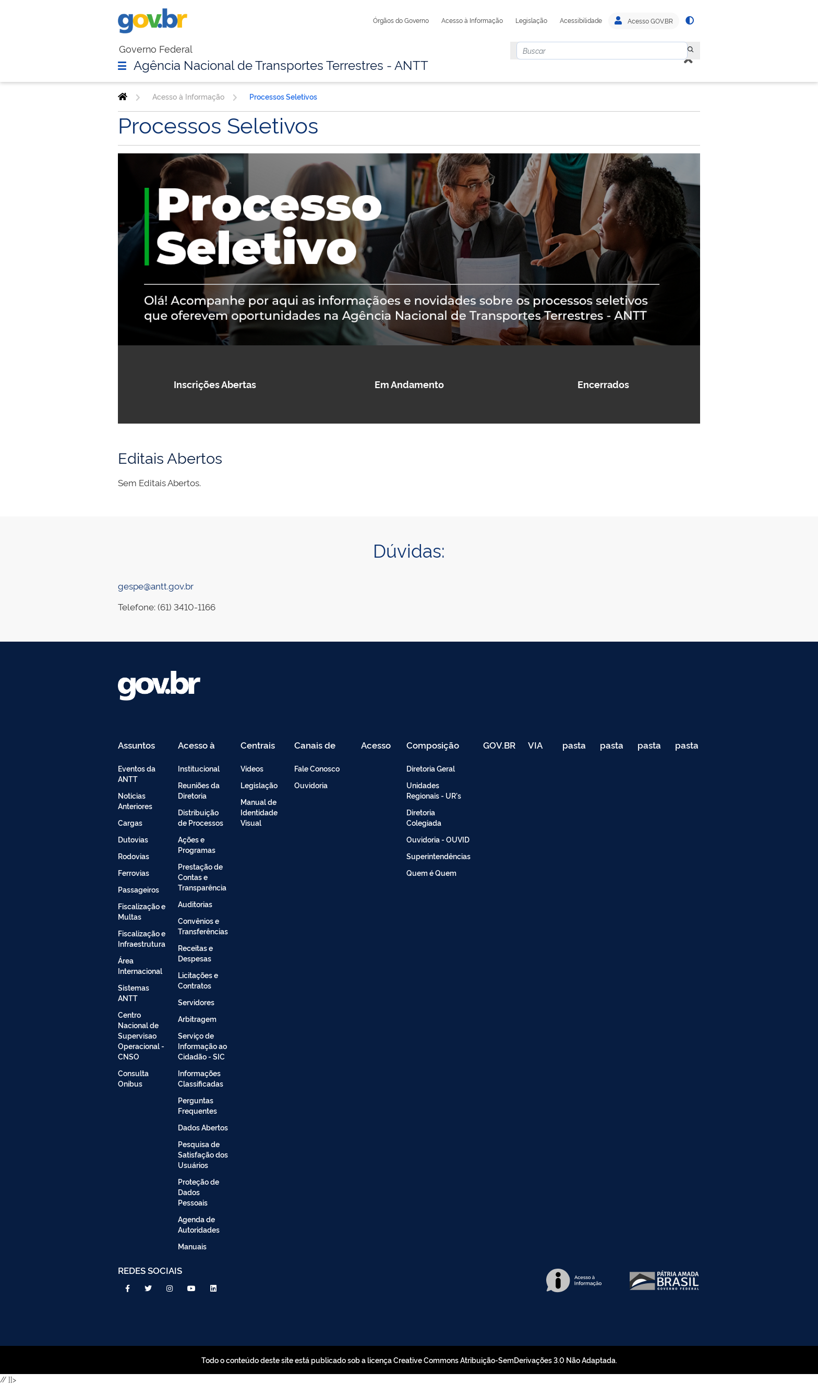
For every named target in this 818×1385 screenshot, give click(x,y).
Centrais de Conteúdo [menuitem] (261, 746)
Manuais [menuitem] (192, 1246)
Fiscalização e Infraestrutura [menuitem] (141, 938)
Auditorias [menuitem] (195, 904)
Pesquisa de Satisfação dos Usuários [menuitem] (203, 1154)
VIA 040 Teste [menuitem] (539, 746)
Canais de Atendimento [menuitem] (321, 746)
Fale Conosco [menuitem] (317, 768)
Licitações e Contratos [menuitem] (198, 980)
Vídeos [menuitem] (251, 768)
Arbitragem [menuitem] (197, 1018)
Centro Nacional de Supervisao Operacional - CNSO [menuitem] (141, 1035)
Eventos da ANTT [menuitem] (136, 773)
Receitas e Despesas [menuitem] (195, 953)
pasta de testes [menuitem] (574, 746)
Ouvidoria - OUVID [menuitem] (438, 839)
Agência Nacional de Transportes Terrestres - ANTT (281, 64)
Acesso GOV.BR (644, 21)
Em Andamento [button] (409, 384)
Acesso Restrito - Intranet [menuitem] (377, 746)
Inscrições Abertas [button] (215, 384)
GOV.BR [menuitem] (499, 746)
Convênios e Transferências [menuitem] (203, 926)
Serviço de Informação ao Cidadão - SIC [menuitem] (202, 1045)
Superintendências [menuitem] (438, 856)
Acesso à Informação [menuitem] (202, 746)
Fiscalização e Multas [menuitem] (141, 911)
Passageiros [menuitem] (138, 889)
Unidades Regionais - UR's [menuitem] (433, 790)
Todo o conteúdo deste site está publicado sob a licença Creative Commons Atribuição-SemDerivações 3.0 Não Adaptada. (409, 1360)
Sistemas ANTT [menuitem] (133, 992)
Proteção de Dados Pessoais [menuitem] (198, 1191)
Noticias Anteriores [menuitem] (135, 800)
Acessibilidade (581, 20)
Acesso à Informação (472, 20)
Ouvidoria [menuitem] (311, 785)
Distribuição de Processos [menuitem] (200, 817)
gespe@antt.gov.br (156, 586)
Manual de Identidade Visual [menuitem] (259, 812)
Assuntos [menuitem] (136, 746)
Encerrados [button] (603, 384)
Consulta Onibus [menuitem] (133, 1078)
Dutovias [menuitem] (133, 839)
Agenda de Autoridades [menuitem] (199, 1224)
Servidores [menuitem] (196, 1002)
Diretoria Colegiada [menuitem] (423, 817)
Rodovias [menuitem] (133, 856)
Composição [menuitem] (432, 746)
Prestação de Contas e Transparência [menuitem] (202, 876)
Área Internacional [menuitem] (140, 965)
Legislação (531, 20)
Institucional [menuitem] (199, 768)
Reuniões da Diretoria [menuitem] (199, 790)
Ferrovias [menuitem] (133, 872)
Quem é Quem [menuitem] (431, 872)
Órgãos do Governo (401, 20)
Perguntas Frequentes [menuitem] (197, 1105)
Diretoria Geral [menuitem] (430, 768)
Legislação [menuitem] (259, 785)
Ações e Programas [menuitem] (196, 844)
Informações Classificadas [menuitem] (200, 1078)
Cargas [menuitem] (130, 822)
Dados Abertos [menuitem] (203, 1127)
